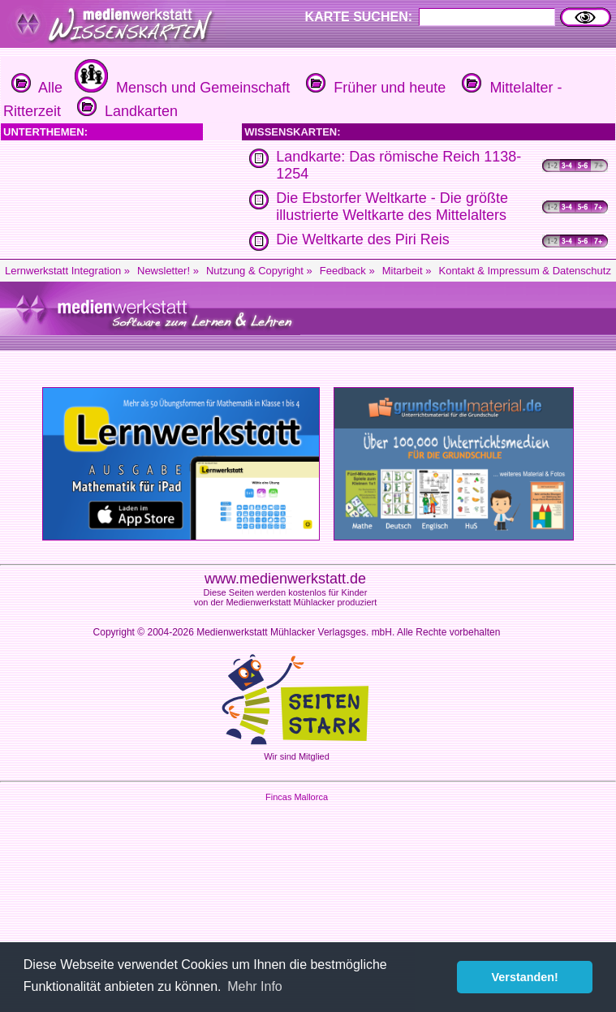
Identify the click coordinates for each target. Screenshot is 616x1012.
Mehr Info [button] (254, 986)
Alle (36, 88)
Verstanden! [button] (525, 977)
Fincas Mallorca (296, 797)
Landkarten (125, 111)
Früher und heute (374, 88)
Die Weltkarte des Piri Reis (363, 239)
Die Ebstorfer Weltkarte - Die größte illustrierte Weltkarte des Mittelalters (392, 206)
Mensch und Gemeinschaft (180, 88)
